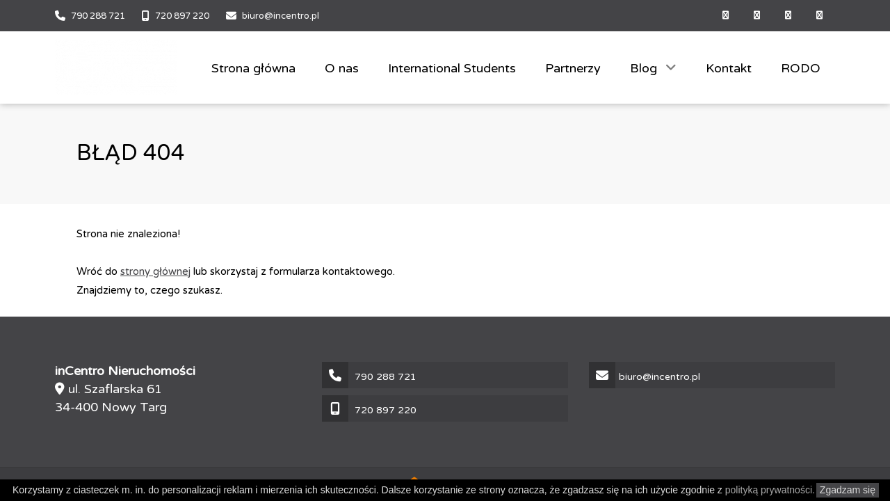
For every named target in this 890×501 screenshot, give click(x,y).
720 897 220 (182, 16)
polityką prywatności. (770, 489)
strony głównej (155, 271)
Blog (645, 68)
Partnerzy (573, 68)
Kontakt (729, 68)
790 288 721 (98, 16)
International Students (452, 68)
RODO (800, 68)
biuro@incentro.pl (280, 16)
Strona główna (253, 68)
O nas (342, 68)
